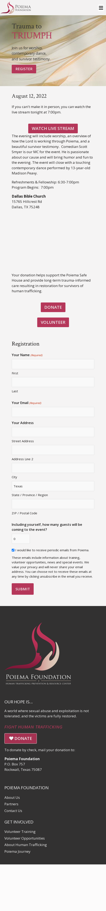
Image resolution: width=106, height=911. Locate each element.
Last (15, 391)
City (14, 477)
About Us (12, 797)
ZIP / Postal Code (24, 513)
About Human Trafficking (25, 844)
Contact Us (13, 810)
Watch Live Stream (53, 128)
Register (23, 68)
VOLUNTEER (53, 322)
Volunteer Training (20, 831)
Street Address (23, 441)
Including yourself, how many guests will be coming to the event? (47, 527)
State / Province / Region (30, 495)
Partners (11, 804)
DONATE (53, 307)
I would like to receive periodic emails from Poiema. (52, 550)
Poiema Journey (17, 851)
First (15, 373)
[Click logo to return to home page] (15, 12)
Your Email (26, 402)
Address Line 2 (22, 459)
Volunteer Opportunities (24, 838)
